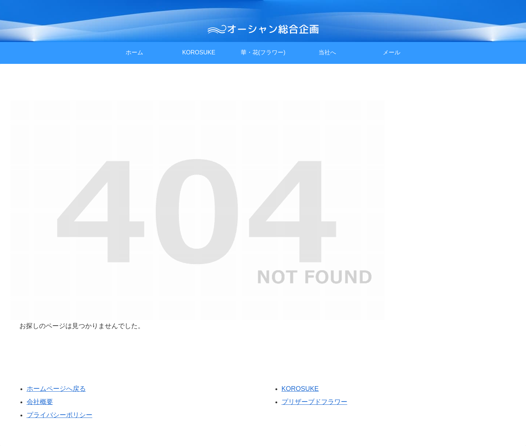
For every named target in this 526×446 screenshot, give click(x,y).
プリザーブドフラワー (314, 401)
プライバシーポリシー (59, 415)
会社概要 (40, 401)
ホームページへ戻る (56, 388)
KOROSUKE (300, 388)
